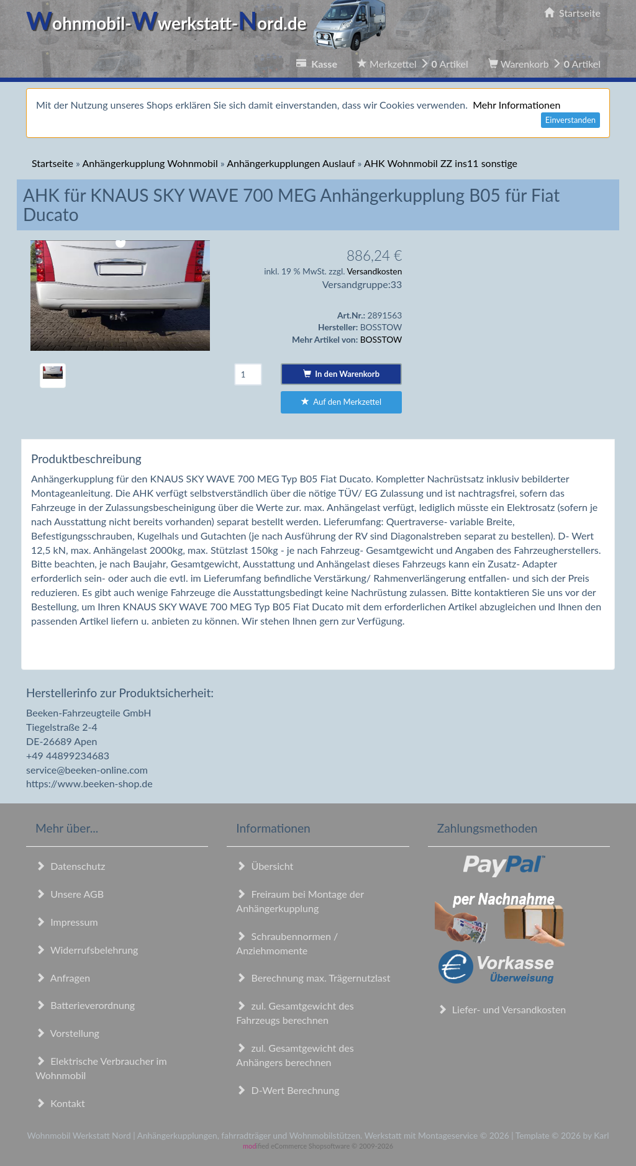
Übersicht (264, 866)
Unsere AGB (69, 894)
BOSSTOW (381, 339)
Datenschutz (70, 866)
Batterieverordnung (85, 1005)
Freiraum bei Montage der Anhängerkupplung (299, 901)
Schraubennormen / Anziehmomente (287, 943)
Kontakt (60, 1103)
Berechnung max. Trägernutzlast (313, 977)
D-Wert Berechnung (287, 1090)
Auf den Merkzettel (341, 402)
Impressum (66, 922)
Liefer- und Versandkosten (501, 1009)
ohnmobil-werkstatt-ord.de (209, 23)
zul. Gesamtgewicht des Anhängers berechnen (294, 1055)
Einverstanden (570, 120)
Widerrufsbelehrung (86, 950)
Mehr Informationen (516, 105)
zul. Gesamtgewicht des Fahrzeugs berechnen (294, 1013)
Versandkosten (374, 271)
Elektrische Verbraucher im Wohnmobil (101, 1068)
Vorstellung (67, 1033)
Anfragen (62, 977)
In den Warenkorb (341, 374)
